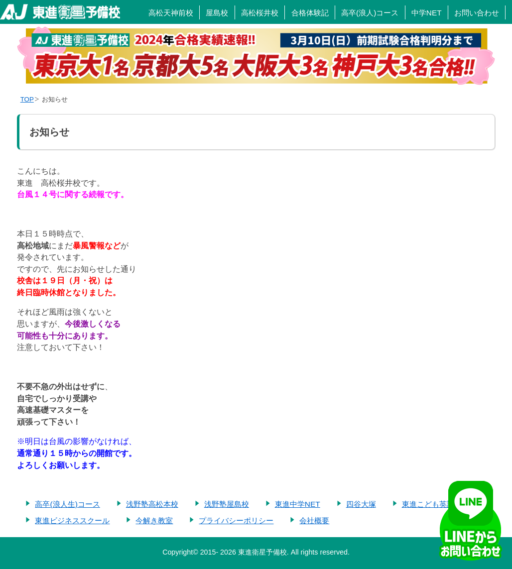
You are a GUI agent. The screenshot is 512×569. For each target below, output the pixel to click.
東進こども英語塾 (432, 504)
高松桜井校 (259, 12)
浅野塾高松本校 (152, 504)
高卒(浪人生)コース (67, 504)
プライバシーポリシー (236, 520)
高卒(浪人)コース (369, 12)
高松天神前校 (170, 12)
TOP (27, 99)
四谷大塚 (361, 504)
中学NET (426, 12)
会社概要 (314, 520)
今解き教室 (154, 520)
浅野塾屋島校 (226, 504)
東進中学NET (297, 504)
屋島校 (217, 12)
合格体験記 (310, 12)
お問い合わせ (476, 12)
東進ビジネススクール (72, 520)
